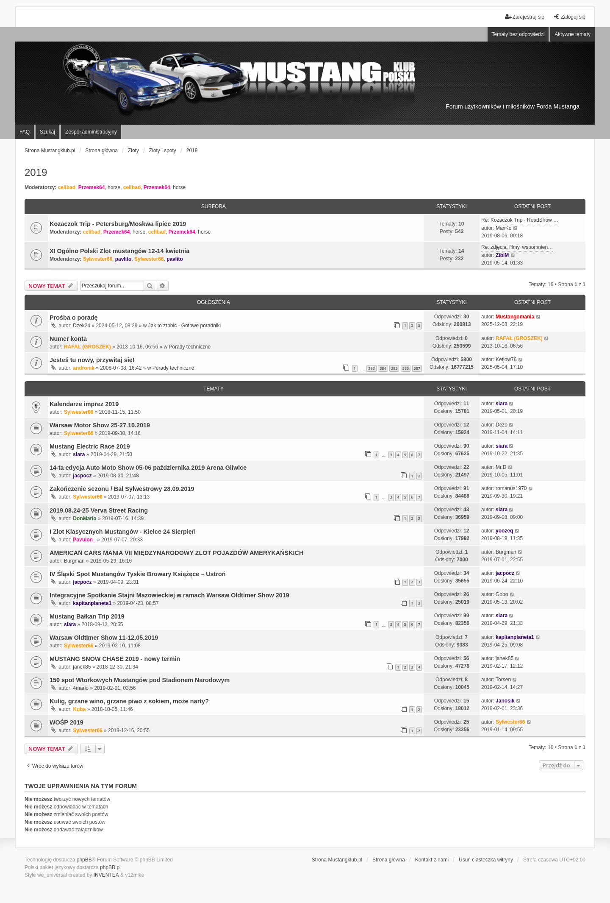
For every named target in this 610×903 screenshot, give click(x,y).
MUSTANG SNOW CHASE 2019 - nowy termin (115, 658)
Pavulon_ (84, 540)
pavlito (123, 259)
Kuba (79, 709)
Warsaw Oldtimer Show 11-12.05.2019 (104, 637)
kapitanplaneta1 (92, 603)
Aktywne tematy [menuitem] (573, 34)
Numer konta (68, 338)
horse (114, 187)
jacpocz (82, 476)
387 (417, 368)
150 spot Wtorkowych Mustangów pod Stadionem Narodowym (140, 680)
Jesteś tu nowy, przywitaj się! (92, 360)
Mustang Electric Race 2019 (90, 446)
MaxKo (503, 228)
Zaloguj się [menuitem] (569, 17)
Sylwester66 (97, 259)
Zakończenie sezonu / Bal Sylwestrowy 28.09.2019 (122, 488)
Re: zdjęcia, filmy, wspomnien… (517, 247)
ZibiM (502, 255)
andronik (83, 368)
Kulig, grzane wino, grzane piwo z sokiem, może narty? (129, 701)
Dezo (501, 425)
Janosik (505, 701)
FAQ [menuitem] (24, 132)
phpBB (84, 860)
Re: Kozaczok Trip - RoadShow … (519, 220)
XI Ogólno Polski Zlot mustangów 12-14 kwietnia (119, 251)
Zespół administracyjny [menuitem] (91, 132)
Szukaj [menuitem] (47, 132)
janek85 (82, 667)
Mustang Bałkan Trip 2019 (87, 616)
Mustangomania (515, 317)
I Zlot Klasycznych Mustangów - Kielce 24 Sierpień (123, 531)
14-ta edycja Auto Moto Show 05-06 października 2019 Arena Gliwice (148, 467)
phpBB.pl (110, 867)
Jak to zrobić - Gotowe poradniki (184, 326)
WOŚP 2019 (66, 722)
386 (405, 368)
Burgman (74, 561)
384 (383, 368)
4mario (81, 688)
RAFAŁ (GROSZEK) (87, 347)
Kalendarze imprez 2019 (84, 404)
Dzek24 (81, 326)
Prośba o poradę (74, 317)
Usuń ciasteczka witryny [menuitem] (486, 860)
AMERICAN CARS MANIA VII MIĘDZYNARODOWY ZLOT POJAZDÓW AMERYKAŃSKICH (176, 552)
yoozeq (504, 531)
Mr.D (501, 467)
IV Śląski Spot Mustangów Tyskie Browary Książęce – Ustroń (138, 574)
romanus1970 (511, 488)
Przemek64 (91, 187)
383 (371, 368)
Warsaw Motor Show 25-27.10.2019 (100, 425)
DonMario (84, 518)
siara (501, 404)
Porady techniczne (190, 347)
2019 (36, 172)
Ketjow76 (506, 359)
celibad (66, 187)
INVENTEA (106, 875)
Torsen (503, 680)
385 (394, 368)
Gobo (502, 594)
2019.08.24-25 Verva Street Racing (99, 510)
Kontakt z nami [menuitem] (432, 860)
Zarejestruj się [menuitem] (524, 17)
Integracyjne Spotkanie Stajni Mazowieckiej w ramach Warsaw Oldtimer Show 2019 (169, 595)
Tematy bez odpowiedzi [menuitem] (518, 34)
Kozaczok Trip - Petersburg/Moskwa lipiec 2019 (118, 223)
